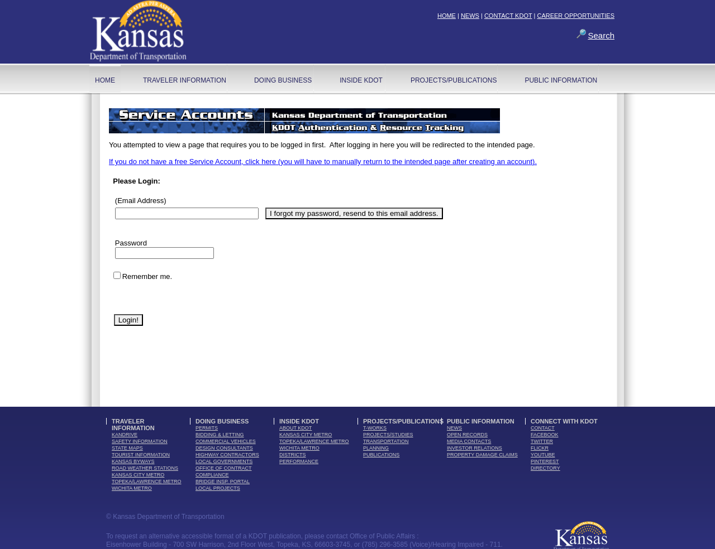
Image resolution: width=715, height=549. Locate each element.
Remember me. (147, 276)
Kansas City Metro (138, 475)
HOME (446, 15)
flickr (540, 448)
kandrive (124, 434)
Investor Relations (474, 448)
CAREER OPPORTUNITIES (575, 15)
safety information (140, 441)
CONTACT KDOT (508, 15)
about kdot (295, 428)
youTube (543, 455)
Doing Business (283, 80)
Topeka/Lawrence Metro (147, 481)
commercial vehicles (226, 441)
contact (543, 428)
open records (467, 434)
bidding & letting (220, 434)
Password (131, 243)
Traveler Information (184, 80)
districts (292, 455)
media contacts (469, 441)
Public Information (561, 80)
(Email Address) (140, 200)
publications (381, 455)
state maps (127, 448)
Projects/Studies (388, 434)
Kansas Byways (133, 461)
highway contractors (227, 455)
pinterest (545, 461)
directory (545, 468)
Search (601, 35)
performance (298, 461)
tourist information (141, 455)
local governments (224, 461)
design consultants (224, 448)
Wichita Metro (132, 488)
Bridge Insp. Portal (223, 481)
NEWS (470, 15)
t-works (375, 428)
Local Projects (218, 488)
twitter (542, 441)
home (105, 80)
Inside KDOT (361, 80)
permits (207, 428)
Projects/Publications (454, 80)
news (454, 428)
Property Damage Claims (482, 455)
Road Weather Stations (145, 468)
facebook (545, 434)
